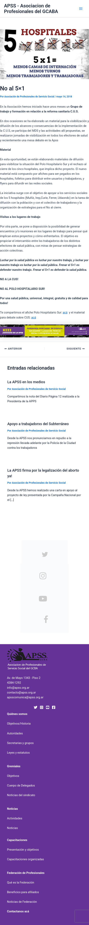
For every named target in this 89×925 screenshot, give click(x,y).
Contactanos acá (18, 911)
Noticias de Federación (22, 902)
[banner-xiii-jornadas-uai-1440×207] (44, 331)
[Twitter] (35, 707)
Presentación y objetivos (23, 849)
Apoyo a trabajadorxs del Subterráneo (38, 424)
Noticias (12, 828)
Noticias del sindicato (21, 795)
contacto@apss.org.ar (21, 692)
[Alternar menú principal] (81, 8)
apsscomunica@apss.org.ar (25, 697)
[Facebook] (53, 707)
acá (65, 312)
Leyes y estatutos (18, 752)
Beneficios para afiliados (23, 892)
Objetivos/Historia (19, 723)
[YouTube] (47, 707)
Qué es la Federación (20, 882)
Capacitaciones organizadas (25, 859)
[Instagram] (41, 707)
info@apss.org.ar (18, 687)
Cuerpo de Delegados (21, 785)
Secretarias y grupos (20, 743)
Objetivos (13, 776)
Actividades (14, 818)
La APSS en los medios (26, 382)
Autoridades (15, 733)
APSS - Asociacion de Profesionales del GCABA (31, 8)
